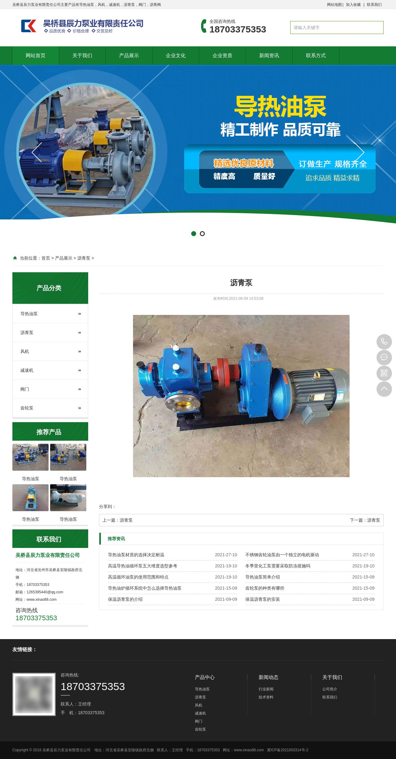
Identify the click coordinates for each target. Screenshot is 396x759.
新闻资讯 (269, 55)
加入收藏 (353, 4)
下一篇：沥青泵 (365, 520)
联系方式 (316, 55)
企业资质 (222, 55)
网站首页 (35, 55)
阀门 (24, 389)
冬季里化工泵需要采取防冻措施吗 (277, 565)
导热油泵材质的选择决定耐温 (136, 554)
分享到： (107, 506)
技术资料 (266, 697)
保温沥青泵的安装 (262, 599)
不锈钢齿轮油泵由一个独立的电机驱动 (282, 554)
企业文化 (176, 55)
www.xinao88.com (249, 750)
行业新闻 (266, 689)
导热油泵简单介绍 (262, 577)
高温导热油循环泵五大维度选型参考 (142, 565)
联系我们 (374, 4)
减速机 (26, 370)
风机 (24, 351)
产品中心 (205, 677)
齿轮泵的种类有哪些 (264, 588)
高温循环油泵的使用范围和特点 (138, 577)
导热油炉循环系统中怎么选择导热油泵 (145, 588)
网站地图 (334, 4)
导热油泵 (29, 313)
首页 (45, 258)
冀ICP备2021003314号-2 (287, 750)
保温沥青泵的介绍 (125, 599)
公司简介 (329, 689)
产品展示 (129, 55)
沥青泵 (83, 258)
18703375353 (384, 342)
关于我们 (82, 55)
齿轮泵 (26, 407)
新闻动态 (268, 677)
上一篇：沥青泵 (117, 520)
